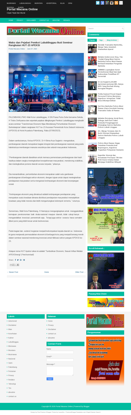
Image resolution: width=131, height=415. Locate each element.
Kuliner (11, 338)
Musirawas (11, 3)
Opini (70, 3)
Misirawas (12, 346)
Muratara (39, 3)
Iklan (62, 3)
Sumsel (21, 7)
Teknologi (12, 384)
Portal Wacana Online (64, 406)
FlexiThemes (41, 412)
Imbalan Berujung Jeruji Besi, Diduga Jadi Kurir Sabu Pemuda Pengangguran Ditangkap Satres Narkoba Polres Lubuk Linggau (110, 122)
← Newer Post (12, 272)
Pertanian (12, 371)
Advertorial (51, 3)
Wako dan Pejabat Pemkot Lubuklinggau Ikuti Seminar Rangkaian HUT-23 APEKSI (41, 44)
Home (11, 20)
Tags (101, 40)
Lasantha (61, 412)
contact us (44, 20)
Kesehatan (12, 334)
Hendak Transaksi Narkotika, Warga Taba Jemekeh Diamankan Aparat (110, 47)
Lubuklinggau (25, 3)
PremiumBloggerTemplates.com (76, 412)
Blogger (87, 406)
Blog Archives (112, 40)
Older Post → (80, 272)
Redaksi (66, 20)
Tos (9, 388)
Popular (92, 40)
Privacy (20, 20)
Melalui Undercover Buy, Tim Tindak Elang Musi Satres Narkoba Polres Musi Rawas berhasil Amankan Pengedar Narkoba (110, 61)
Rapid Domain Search (94, 412)
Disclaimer (31, 20)
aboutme (56, 20)
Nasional (10, 7)
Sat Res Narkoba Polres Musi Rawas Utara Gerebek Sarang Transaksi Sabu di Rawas (110, 108)
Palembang (12, 367)
